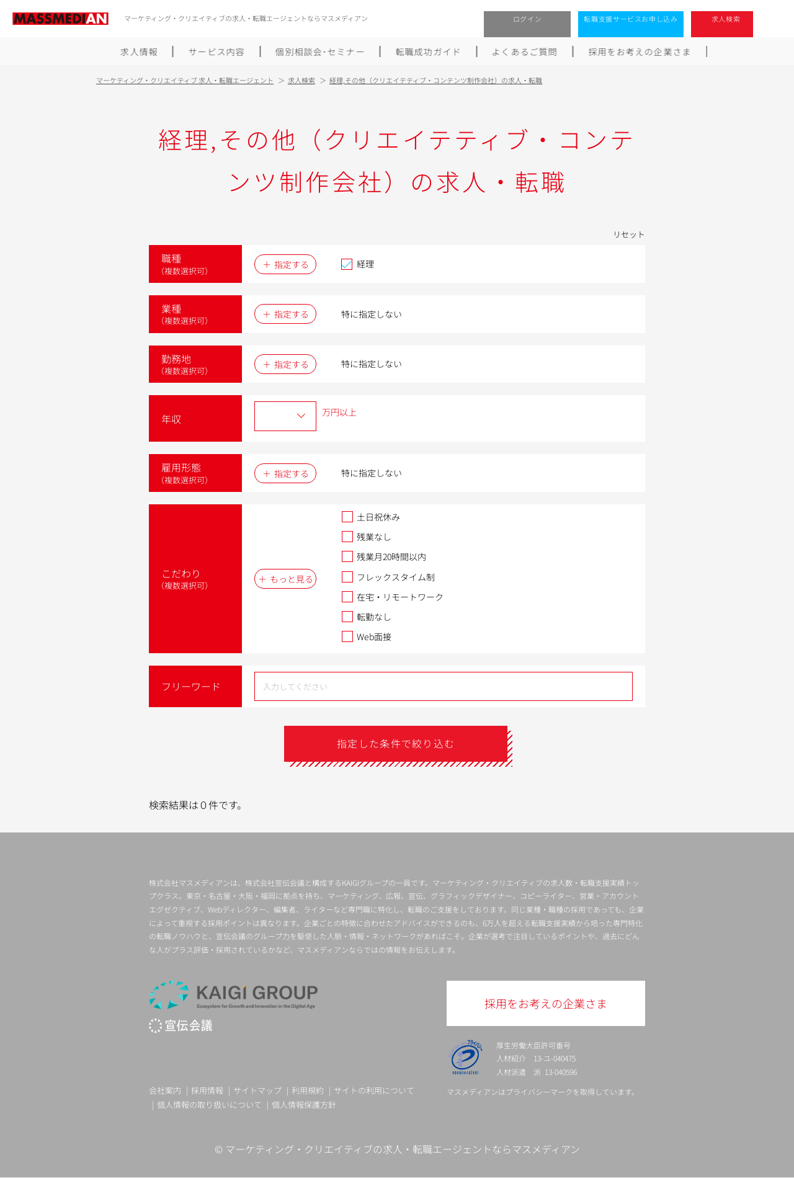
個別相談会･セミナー (320, 51)
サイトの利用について (374, 1090)
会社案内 (165, 1090)
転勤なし (366, 616)
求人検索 (726, 19)
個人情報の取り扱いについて (209, 1104)
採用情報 (207, 1090)
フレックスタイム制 (388, 577)
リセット (629, 234)
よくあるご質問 (525, 51)
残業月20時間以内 (383, 556)
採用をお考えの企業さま (640, 51)
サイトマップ (257, 1090)
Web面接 (366, 636)
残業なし (366, 536)
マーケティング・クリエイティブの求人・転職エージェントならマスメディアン (402, 1148)
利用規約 (308, 1090)
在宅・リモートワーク (392, 597)
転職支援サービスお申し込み (631, 19)
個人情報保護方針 (304, 1104)
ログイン (527, 19)
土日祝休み (370, 517)
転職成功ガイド (429, 51)
